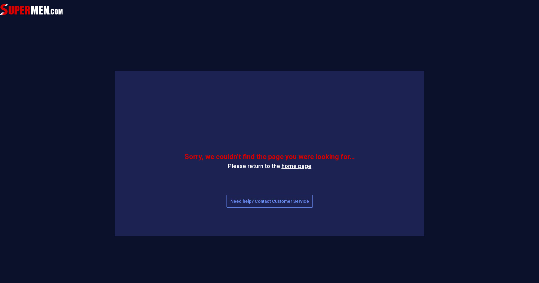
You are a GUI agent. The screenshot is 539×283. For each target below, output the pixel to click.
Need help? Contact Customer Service (269, 201)
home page (296, 166)
